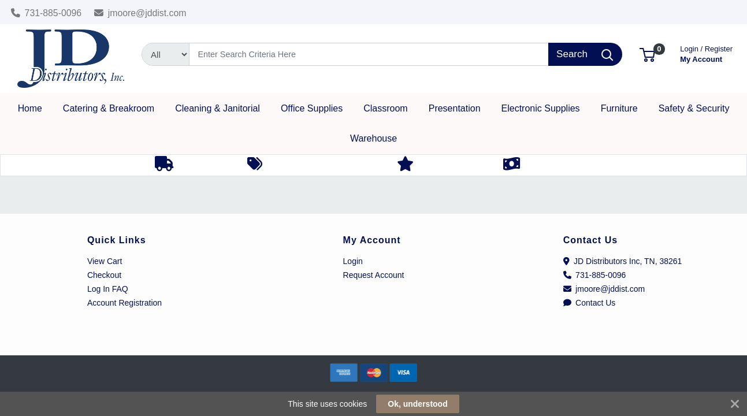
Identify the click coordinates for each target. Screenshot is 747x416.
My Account (706, 53)
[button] (647, 54)
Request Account (373, 275)
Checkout (104, 275)
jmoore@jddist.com (140, 13)
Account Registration (124, 302)
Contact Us (589, 302)
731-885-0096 (46, 13)
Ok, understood (417, 403)
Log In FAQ (107, 289)
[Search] (369, 54)
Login (353, 261)
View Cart (104, 261)
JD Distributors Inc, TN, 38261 (622, 261)
